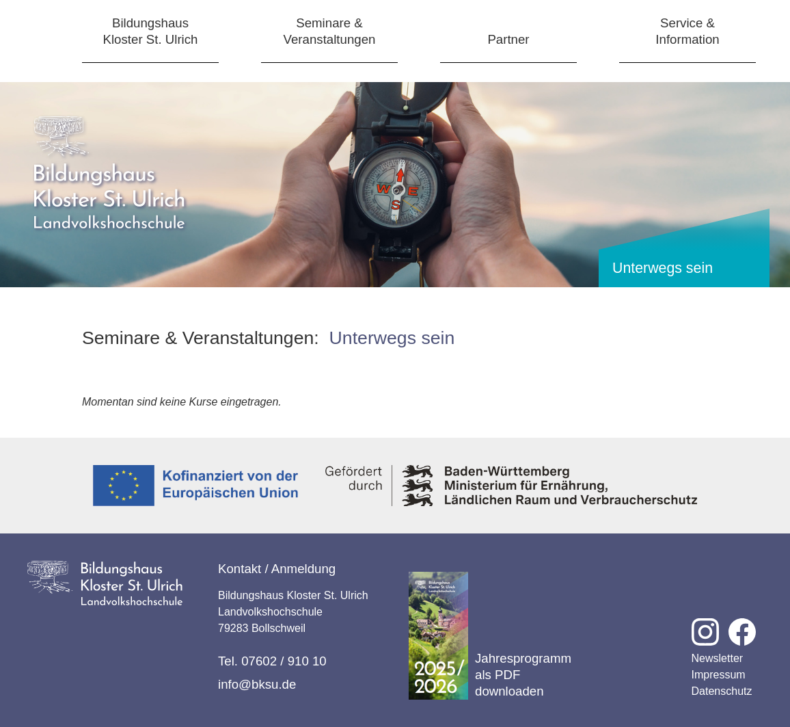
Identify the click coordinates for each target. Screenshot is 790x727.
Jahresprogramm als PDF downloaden (490, 636)
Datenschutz (722, 691)
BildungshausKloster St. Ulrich (150, 31)
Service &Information (687, 31)
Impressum (719, 674)
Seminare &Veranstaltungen (330, 31)
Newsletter (718, 658)
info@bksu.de (257, 684)
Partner (508, 39)
